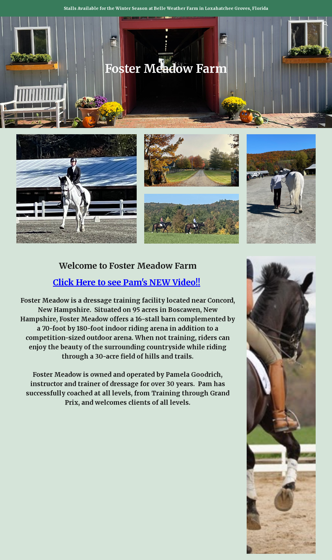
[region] (166, 8)
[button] (326, 24)
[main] (166, 69)
